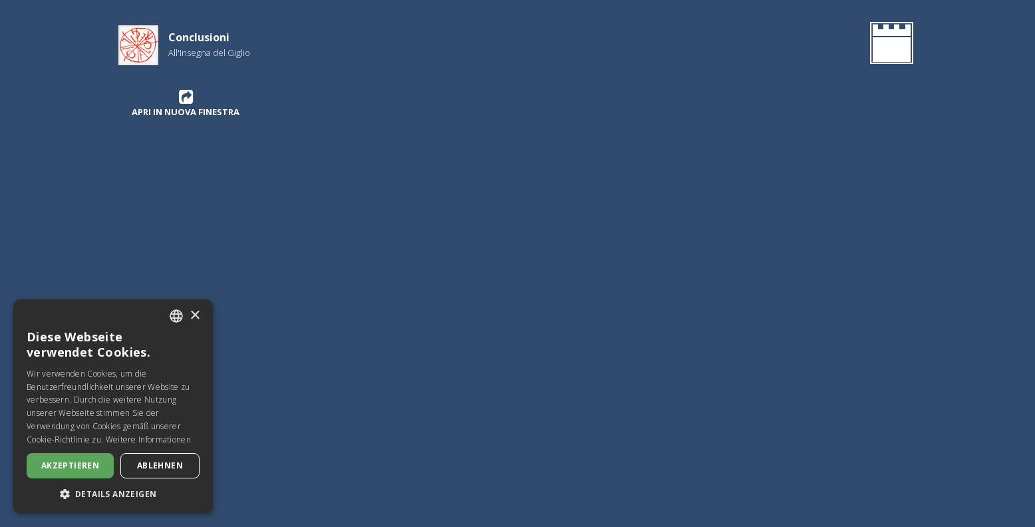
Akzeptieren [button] (70, 465)
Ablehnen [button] (160, 465)
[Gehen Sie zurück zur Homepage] (889, 45)
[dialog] (113, 406)
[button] (113, 493)
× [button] (195, 316)
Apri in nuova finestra (185, 103)
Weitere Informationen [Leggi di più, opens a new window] (148, 439)
